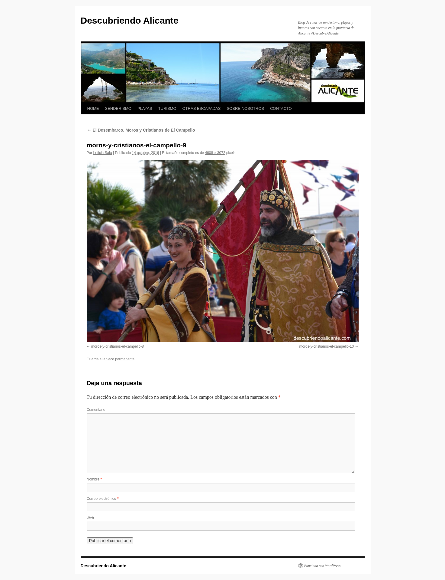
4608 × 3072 (215, 153)
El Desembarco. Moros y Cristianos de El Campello (141, 130)
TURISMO (167, 108)
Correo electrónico (103, 498)
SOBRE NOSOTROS (245, 108)
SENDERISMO (118, 108)
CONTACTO (281, 108)
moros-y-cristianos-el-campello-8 (117, 346)
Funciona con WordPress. (323, 566)
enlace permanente (119, 359)
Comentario (96, 410)
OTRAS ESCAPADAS (201, 108)
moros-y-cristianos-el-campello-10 (326, 346)
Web (90, 518)
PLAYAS (144, 108)
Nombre (94, 479)
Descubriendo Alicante (130, 20)
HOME (93, 108)
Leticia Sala (102, 153)
